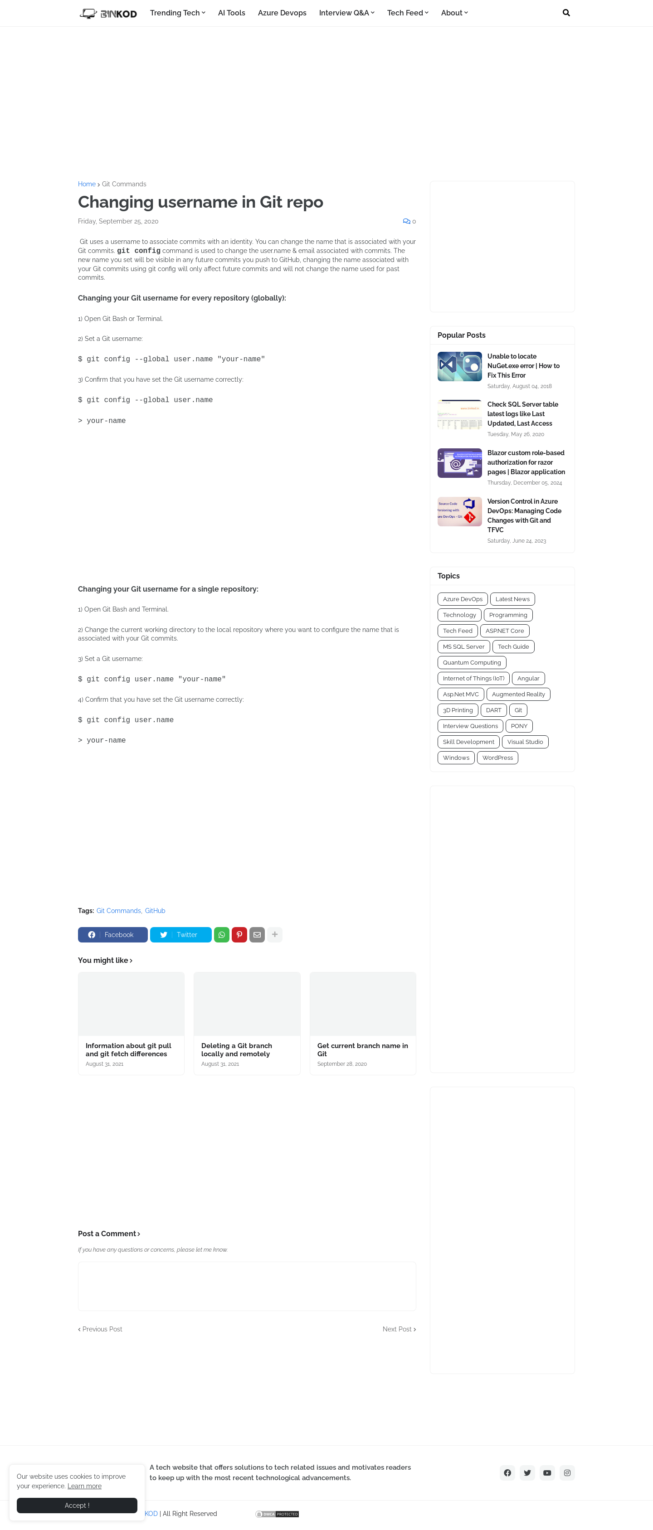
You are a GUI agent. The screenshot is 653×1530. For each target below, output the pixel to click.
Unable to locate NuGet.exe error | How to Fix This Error (523, 366)
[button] (566, 13)
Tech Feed (458, 630)
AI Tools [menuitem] (231, 13)
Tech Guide (513, 646)
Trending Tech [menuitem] (175, 13)
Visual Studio (525, 741)
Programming (508, 615)
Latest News (513, 599)
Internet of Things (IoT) (473, 678)
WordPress (497, 757)
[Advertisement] (326, 103)
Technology (459, 615)
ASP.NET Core (505, 630)
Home (87, 184)
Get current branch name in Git (362, 1050)
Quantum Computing (472, 662)
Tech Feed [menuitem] (405, 13)
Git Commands (124, 184)
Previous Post (102, 1329)
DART (494, 710)
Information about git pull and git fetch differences (128, 1050)
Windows (456, 757)
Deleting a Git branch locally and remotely (236, 1050)
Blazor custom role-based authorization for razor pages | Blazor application (526, 462)
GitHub (155, 910)
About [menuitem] (452, 13)
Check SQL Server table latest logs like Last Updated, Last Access (522, 414)
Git (518, 710)
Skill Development (468, 741)
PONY (519, 726)
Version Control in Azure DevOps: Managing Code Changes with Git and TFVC (524, 516)
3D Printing (458, 710)
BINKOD (146, 1513)
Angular (528, 678)
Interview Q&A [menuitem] (344, 13)
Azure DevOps (462, 599)
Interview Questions (470, 726)
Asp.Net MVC (461, 694)
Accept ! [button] (77, 1505)
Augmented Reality (518, 694)
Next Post (397, 1329)
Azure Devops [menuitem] (282, 13)
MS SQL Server (464, 646)
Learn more (85, 1486)
